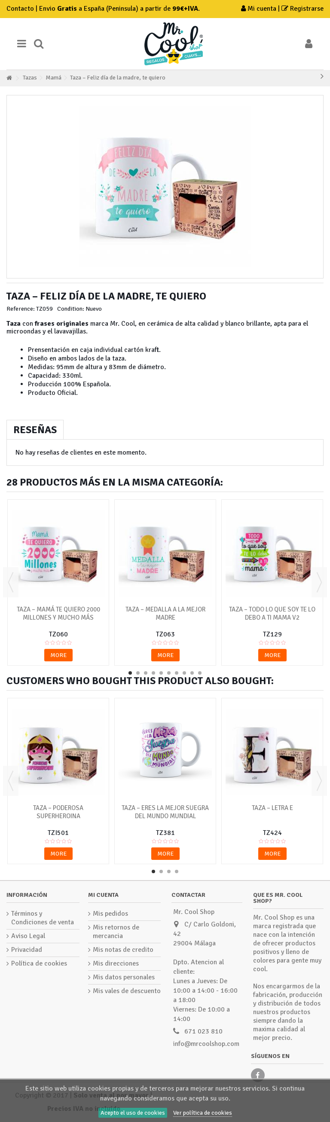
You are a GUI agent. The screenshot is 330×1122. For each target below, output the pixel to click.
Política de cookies (39, 963)
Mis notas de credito (123, 949)
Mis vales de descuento (127, 991)
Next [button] (319, 582)
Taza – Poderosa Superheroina (58, 812)
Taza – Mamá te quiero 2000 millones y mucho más (58, 613)
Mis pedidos (110, 913)
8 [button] (184, 673)
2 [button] (138, 673)
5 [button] (161, 673)
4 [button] (153, 673)
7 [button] (176, 673)
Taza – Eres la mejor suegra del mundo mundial (165, 812)
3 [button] (145, 673)
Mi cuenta (259, 8)
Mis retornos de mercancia (116, 931)
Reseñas (35, 429)
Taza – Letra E (272, 808)
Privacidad (26, 949)
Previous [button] (10, 582)
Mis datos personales (124, 977)
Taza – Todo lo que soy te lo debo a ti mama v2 (272, 613)
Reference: (20, 308)
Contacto (20, 8)
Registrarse (302, 8)
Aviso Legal (28, 936)
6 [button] (169, 673)
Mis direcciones (116, 963)
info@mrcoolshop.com (206, 1043)
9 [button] (192, 673)
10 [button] (200, 673)
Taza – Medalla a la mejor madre (165, 613)
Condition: (70, 308)
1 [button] (130, 673)
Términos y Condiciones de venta (42, 917)
